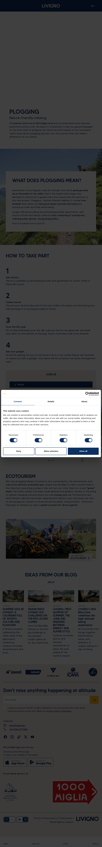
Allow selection (51, 451)
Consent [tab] (18, 401)
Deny (18, 451)
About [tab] (84, 401)
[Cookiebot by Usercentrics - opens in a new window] (87, 394)
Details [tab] (51, 401)
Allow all (83, 451)
